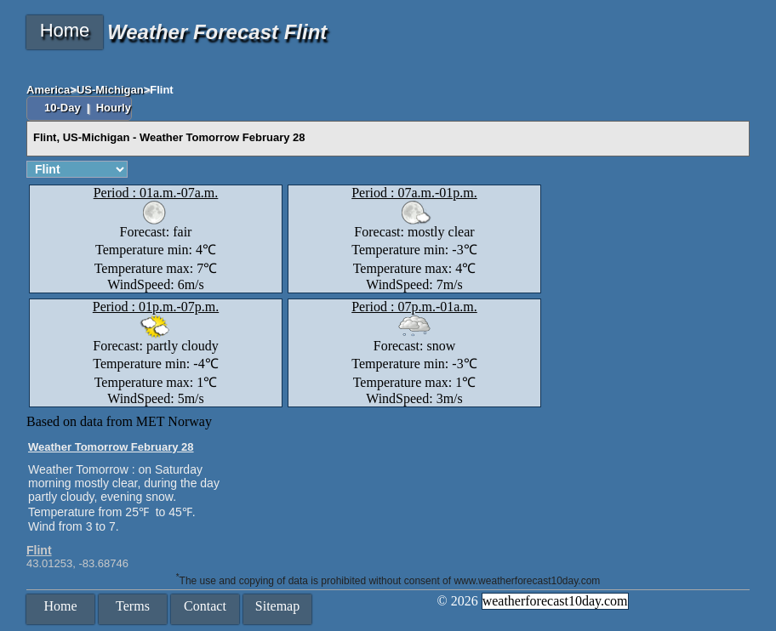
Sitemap (277, 606)
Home (65, 30)
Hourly (113, 107)
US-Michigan (110, 89)
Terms (133, 606)
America (48, 89)
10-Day (63, 107)
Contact (205, 606)
